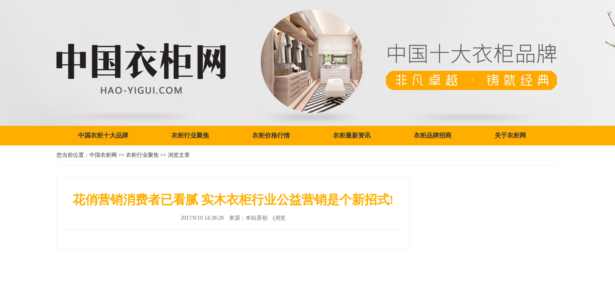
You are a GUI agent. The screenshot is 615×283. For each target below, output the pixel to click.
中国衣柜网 (103, 155)
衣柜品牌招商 (432, 135)
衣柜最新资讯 (352, 135)
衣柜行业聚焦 (190, 135)
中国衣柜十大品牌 (103, 135)
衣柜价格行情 (271, 135)
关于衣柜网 (510, 135)
